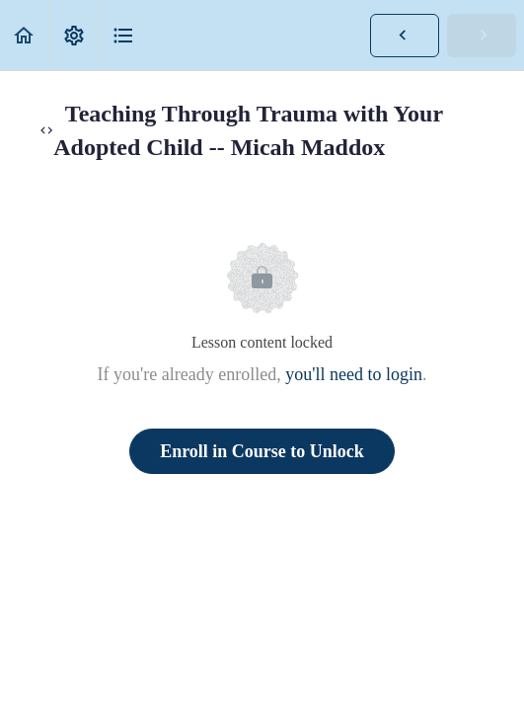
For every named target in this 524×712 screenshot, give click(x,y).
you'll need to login (353, 374)
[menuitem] (74, 35)
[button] (24, 35)
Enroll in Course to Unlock (262, 451)
